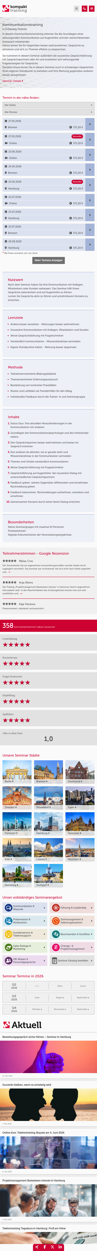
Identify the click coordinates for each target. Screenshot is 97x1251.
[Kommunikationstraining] (84, 9)
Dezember (83, 1009)
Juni (83, 986)
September (83, 997)
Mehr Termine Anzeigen (48, 260)
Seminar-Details (12, 81)
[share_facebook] (44, 1247)
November (60, 1009)
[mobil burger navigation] (76, 9)
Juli (37, 997)
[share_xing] (37, 1247)
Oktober (37, 1009)
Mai (60, 986)
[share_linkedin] (60, 1247)
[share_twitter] (52, 1247)
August (60, 997)
